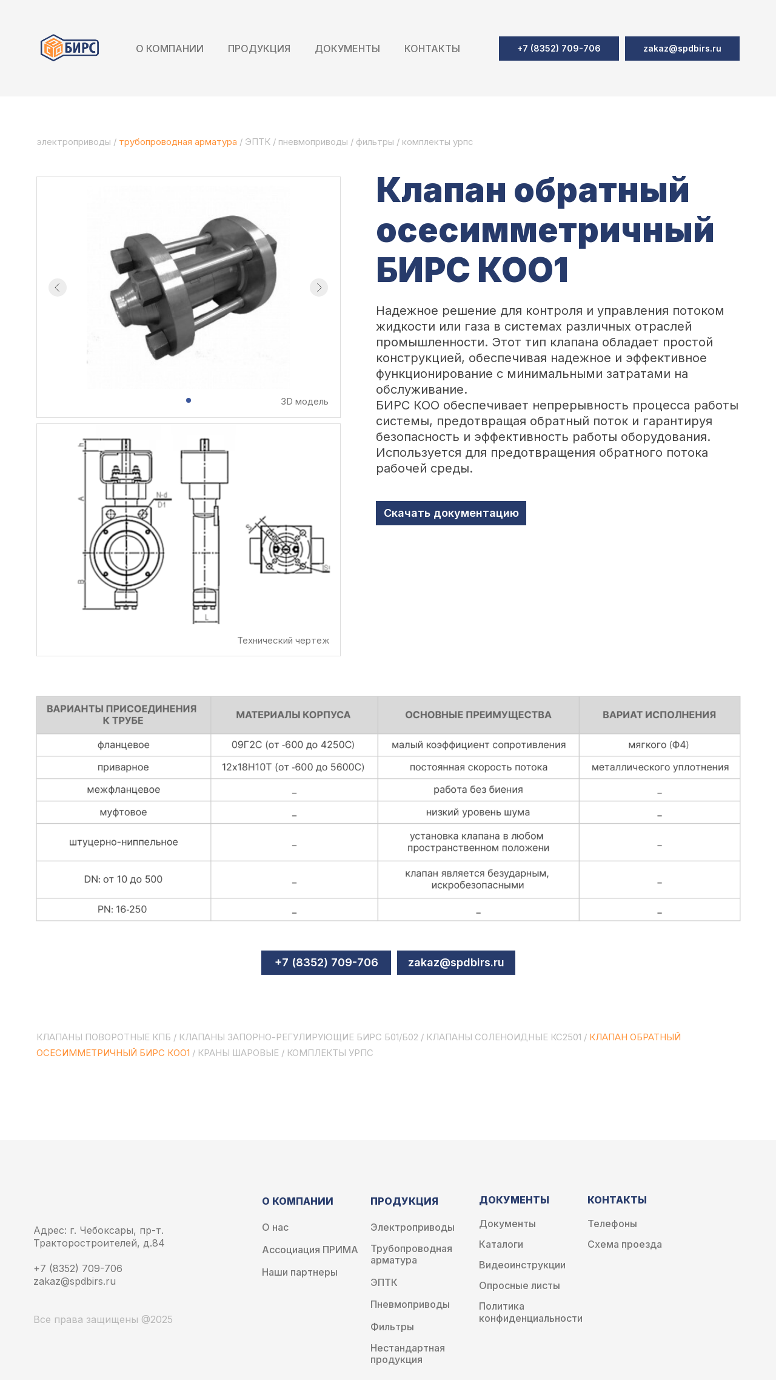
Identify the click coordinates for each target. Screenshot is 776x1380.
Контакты (432, 48)
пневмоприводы (314, 141)
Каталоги (501, 1244)
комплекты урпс (330, 1053)
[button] (682, 48)
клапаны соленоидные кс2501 (503, 1037)
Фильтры (392, 1327)
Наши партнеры (300, 1272)
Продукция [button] (259, 48)
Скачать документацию (451, 513)
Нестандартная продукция (407, 1353)
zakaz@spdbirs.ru (456, 962)
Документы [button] (347, 48)
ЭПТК (257, 141)
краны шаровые (238, 1053)
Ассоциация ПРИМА (310, 1250)
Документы (507, 1224)
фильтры (376, 141)
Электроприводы (412, 1227)
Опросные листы (519, 1285)
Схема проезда (624, 1244)
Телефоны (612, 1224)
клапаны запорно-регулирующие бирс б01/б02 (298, 1037)
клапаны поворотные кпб (103, 1037)
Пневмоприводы (410, 1304)
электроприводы (74, 141)
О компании (170, 48)
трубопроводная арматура (178, 141)
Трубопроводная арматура (411, 1254)
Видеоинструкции (522, 1265)
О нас (275, 1227)
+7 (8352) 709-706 (326, 962)
